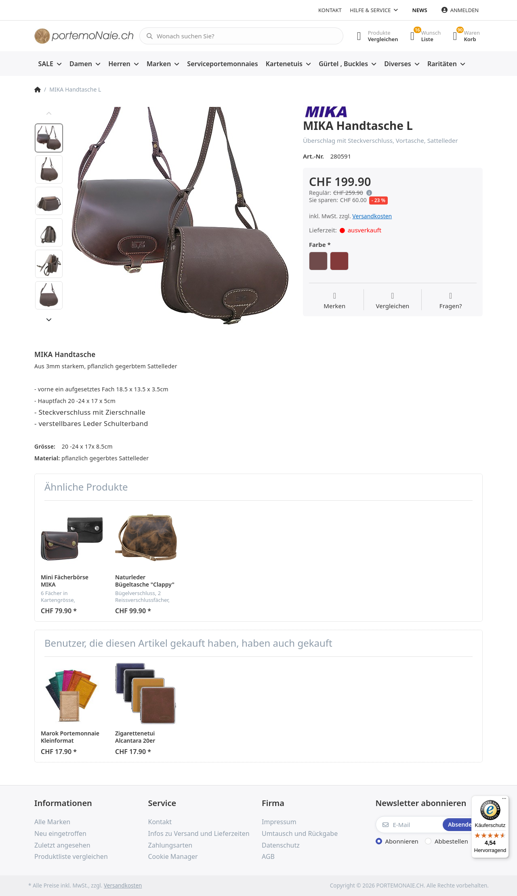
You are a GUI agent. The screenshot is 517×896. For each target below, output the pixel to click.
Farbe (317, 245)
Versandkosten (372, 216)
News (419, 10)
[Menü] (504, 800)
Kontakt (330, 10)
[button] (367, 192)
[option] (180, 215)
